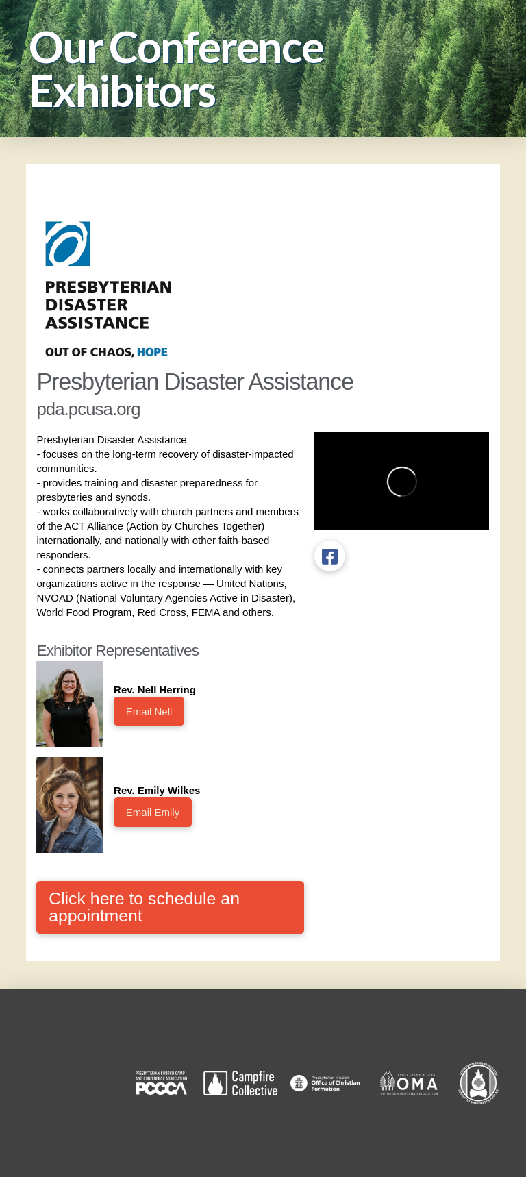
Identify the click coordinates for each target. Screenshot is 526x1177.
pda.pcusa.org (88, 409)
